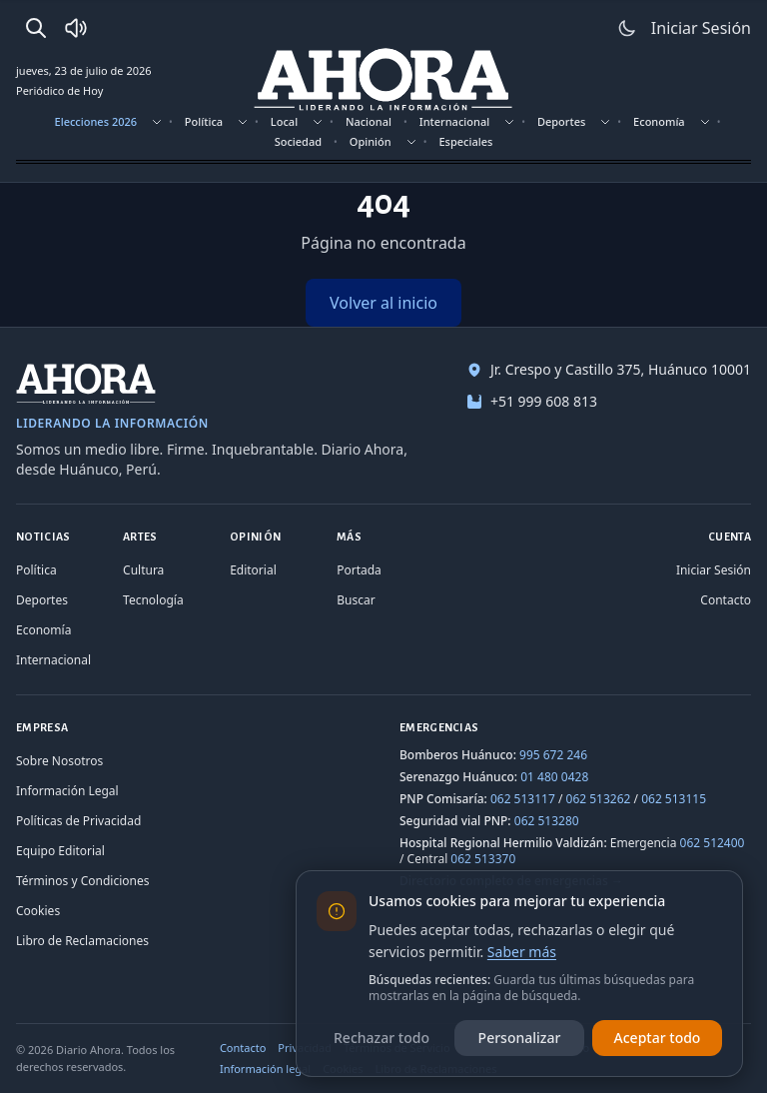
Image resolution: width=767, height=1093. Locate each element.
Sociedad (298, 141)
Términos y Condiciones (82, 880)
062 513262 (598, 798)
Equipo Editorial (60, 850)
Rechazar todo (381, 1037)
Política (204, 121)
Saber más (521, 951)
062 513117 (522, 798)
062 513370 (482, 858)
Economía (659, 121)
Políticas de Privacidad (78, 820)
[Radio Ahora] (76, 28)
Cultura (143, 569)
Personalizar (519, 1037)
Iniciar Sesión (713, 569)
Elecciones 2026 (96, 121)
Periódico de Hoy (59, 90)
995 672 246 (553, 754)
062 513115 (673, 798)
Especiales (465, 141)
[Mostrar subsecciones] (157, 122)
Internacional (454, 121)
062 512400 (712, 842)
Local (284, 121)
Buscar (356, 599)
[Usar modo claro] (627, 28)
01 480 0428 (554, 776)
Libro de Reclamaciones (82, 940)
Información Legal (67, 790)
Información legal (265, 1068)
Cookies (38, 910)
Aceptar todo (657, 1037)
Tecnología (153, 599)
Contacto (725, 599)
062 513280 (546, 820)
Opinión (370, 141)
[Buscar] (36, 28)
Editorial (253, 569)
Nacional (368, 121)
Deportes (561, 121)
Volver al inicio (383, 303)
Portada (359, 569)
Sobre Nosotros (59, 760)
